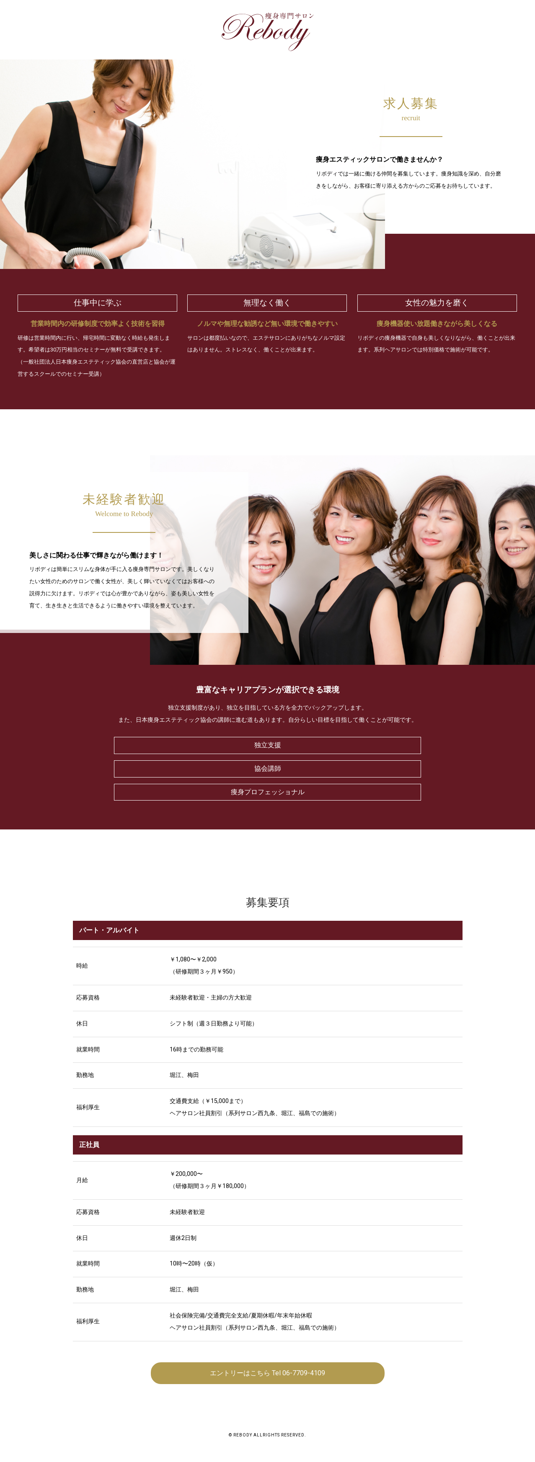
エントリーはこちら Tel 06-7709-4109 (267, 1373)
